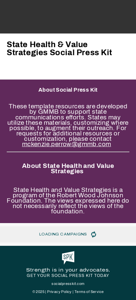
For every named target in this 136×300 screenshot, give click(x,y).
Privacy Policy (59, 292)
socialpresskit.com (67, 284)
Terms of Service (89, 292)
